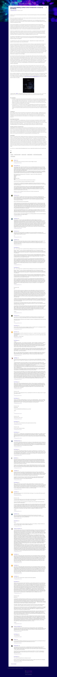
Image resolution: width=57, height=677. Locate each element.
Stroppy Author (16, 645)
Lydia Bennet (16, 218)
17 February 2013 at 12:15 (17, 593)
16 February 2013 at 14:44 (17, 455)
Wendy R (15, 639)
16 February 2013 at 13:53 (17, 429)
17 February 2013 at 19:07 (17, 631)
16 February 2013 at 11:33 (17, 244)
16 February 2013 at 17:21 (17, 511)
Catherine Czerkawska (17, 528)
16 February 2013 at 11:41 (17, 264)
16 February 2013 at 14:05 (17, 438)
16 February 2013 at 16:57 (17, 495)
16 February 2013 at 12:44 (17, 403)
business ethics (24, 154)
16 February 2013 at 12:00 (17, 337)
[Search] (48, 2)
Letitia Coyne (16, 195)
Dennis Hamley (16, 165)
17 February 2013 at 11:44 (17, 562)
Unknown (15, 160)
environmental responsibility (37, 154)
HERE (17, 93)
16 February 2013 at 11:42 (17, 312)
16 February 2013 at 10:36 (17, 192)
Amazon (12, 154)
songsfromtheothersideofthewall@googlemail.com (31, 76)
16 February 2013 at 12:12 (17, 355)
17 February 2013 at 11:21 (17, 551)
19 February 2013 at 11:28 (17, 661)
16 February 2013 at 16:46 (17, 489)
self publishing (13, 156)
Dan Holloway (16, 247)
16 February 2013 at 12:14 (17, 379)
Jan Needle (15, 470)
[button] (46, 7)
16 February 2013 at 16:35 (17, 479)
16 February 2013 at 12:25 (17, 388)
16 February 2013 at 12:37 (17, 395)
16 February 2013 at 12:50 (17, 424)
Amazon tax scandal (17, 154)
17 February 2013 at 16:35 (17, 623)
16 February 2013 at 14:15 (17, 446)
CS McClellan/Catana (17, 440)
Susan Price (15, 331)
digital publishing (29, 154)
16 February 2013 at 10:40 (17, 215)
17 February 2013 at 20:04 (17, 636)
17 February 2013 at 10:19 (17, 518)
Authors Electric (15, 2)
